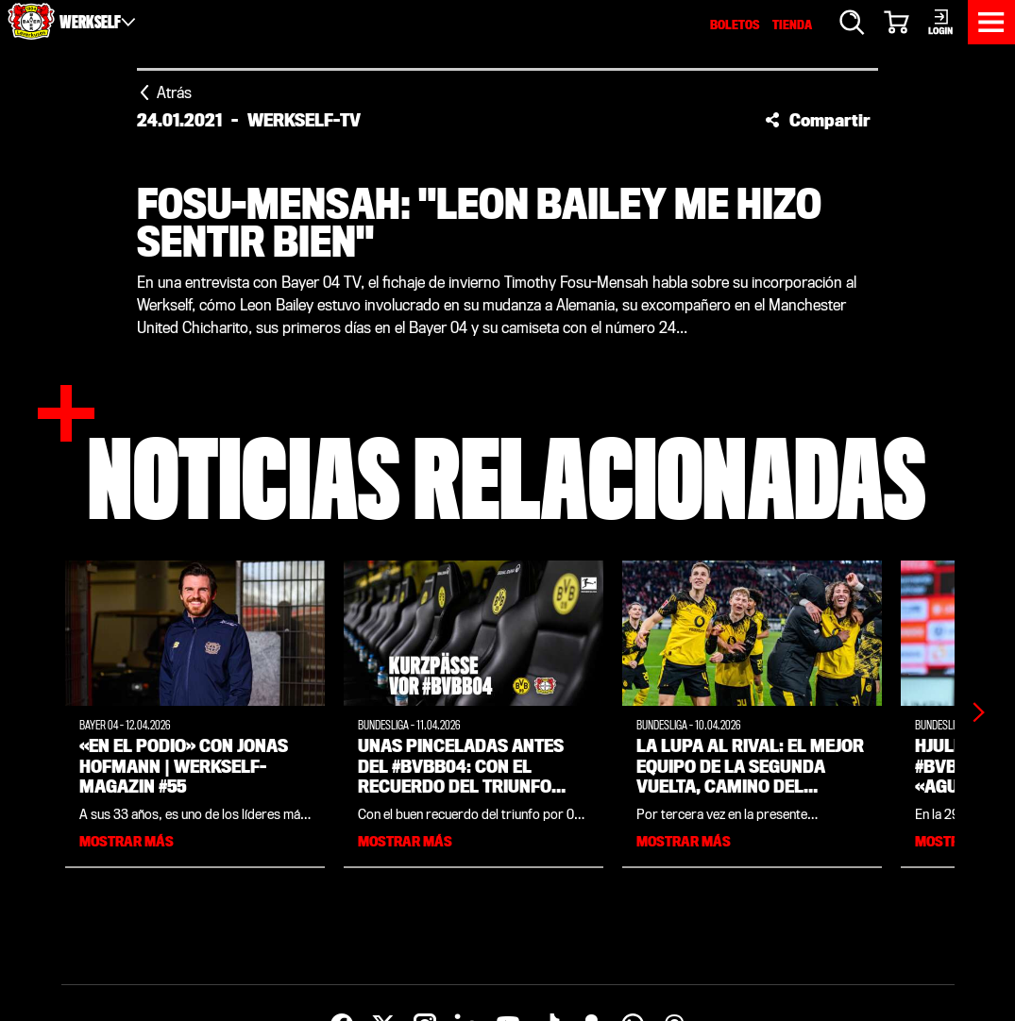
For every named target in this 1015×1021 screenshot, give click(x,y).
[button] (817, 120)
